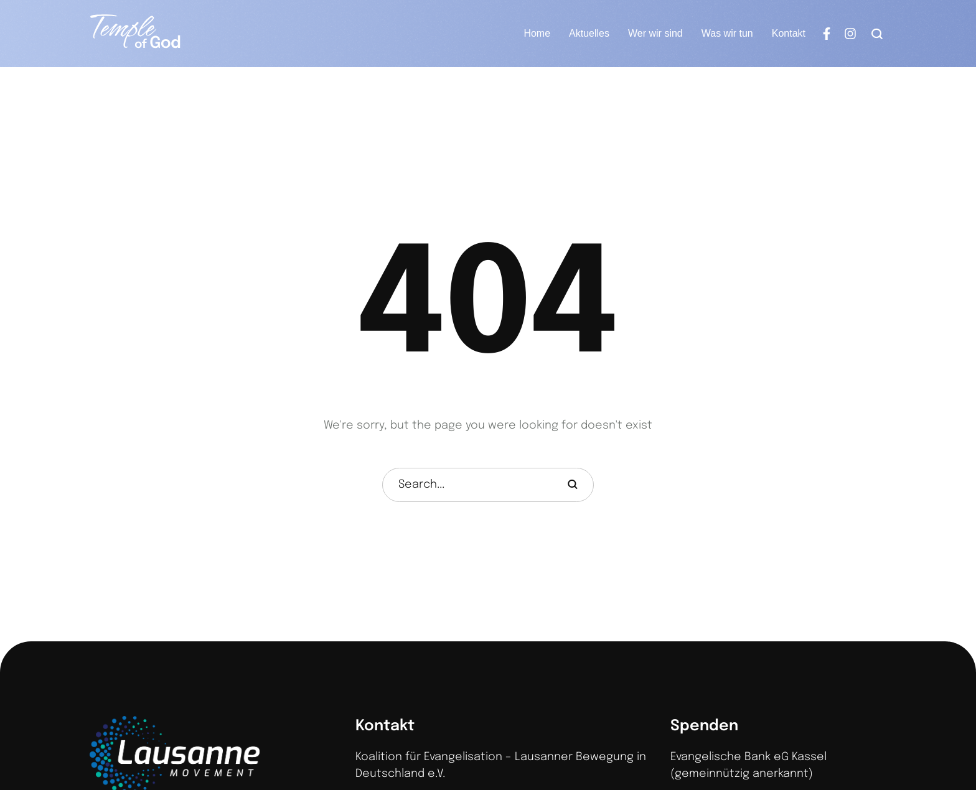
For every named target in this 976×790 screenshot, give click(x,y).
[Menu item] (536, 33)
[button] (942, 733)
